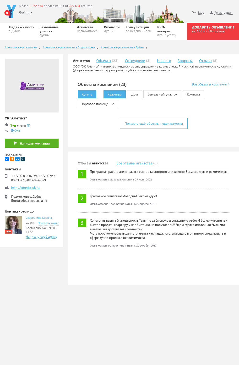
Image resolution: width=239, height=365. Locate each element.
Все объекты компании (210, 84)
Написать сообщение (41, 236)
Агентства (88, 29)
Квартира (112, 93)
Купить (85, 93)
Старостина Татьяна (39, 218)
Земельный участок (160, 93)
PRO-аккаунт (167, 31)
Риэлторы (112, 29)
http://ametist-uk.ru (25, 188)
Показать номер (48, 223)
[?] (28, 125)
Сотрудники (135, 61)
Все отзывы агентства (134, 163)
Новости (164, 61)
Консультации (138, 29)
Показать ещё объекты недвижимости (154, 123)
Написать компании (32, 143)
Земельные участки (56, 31)
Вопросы (185, 61)
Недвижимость (21, 29)
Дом (132, 93)
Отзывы (205, 61)
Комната (191, 93)
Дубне (15, 130)
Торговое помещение (96, 103)
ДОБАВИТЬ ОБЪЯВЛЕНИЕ (213, 29)
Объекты (103, 61)
